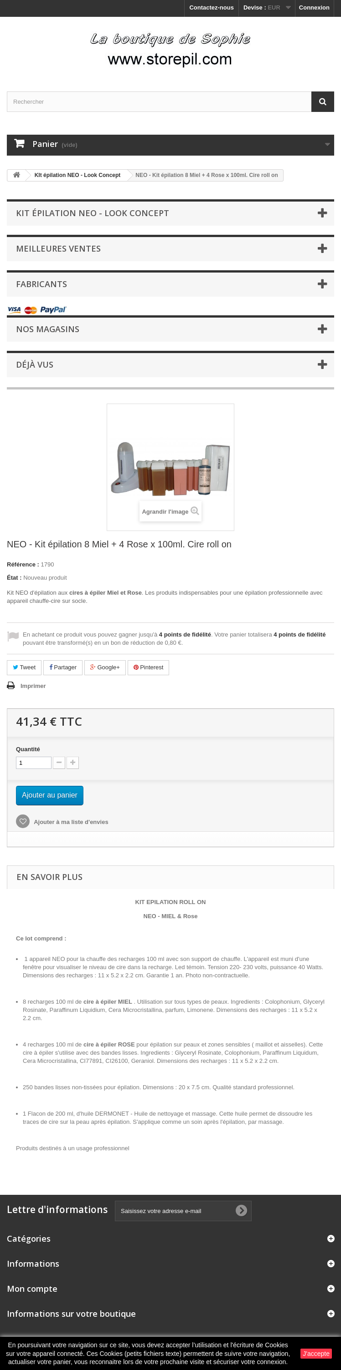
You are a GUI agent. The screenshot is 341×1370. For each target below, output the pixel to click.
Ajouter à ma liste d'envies (70, 822)
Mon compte (32, 1288)
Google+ (105, 667)
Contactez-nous (211, 7)
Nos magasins (47, 329)
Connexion (314, 7)
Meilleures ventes (58, 248)
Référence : (23, 564)
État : (14, 577)
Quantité (28, 749)
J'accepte (316, 1353)
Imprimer (33, 685)
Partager (63, 667)
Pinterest (149, 667)
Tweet (24, 667)
